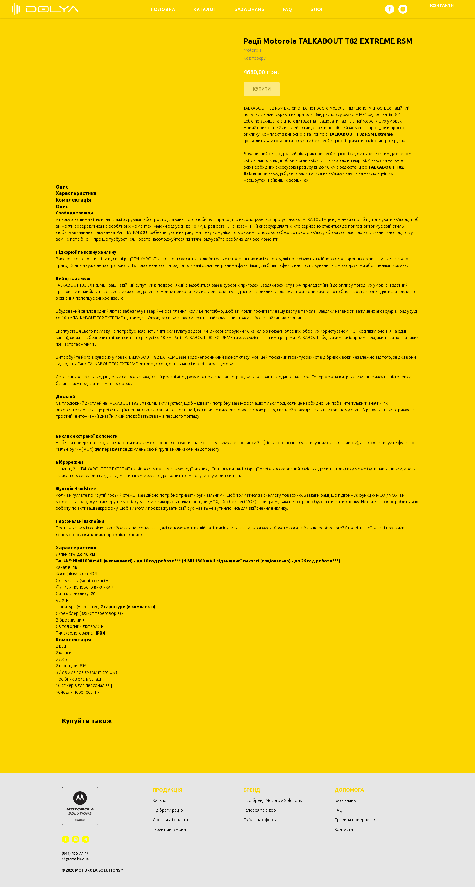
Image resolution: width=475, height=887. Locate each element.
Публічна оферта (260, 819)
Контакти (343, 829)
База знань (249, 9)
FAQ (287, 9)
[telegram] (85, 839)
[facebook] (389, 9)
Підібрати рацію (168, 810)
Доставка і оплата (170, 819)
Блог (317, 9)
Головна (163, 9)
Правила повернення (355, 819)
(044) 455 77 (73, 853)
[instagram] (402, 9)
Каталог (205, 9)
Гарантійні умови (169, 829)
